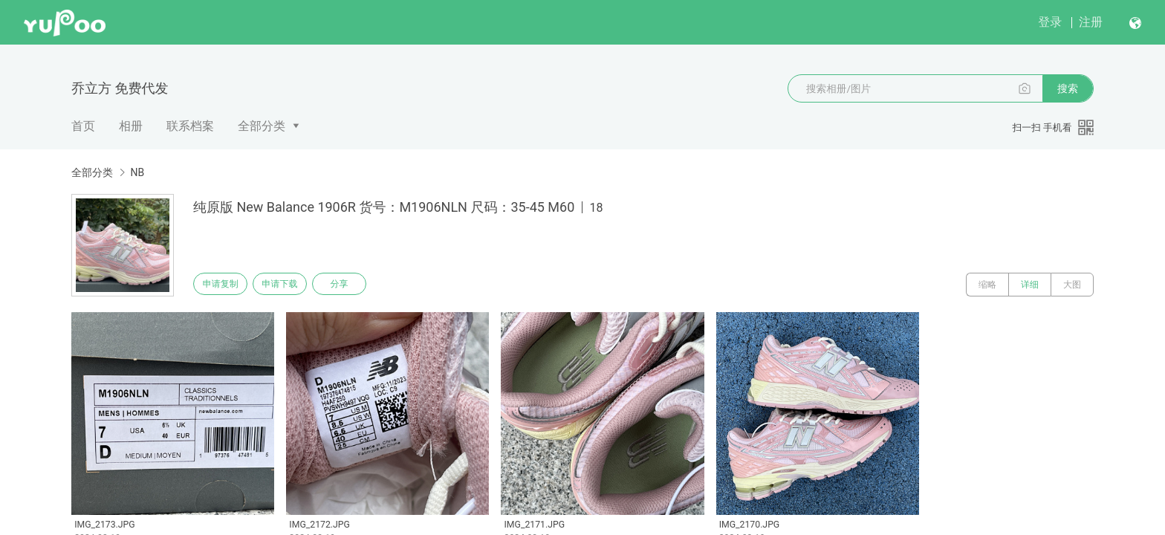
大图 (1072, 284)
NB (137, 172)
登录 (1050, 22)
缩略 (987, 284)
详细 (1030, 284)
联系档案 (190, 126)
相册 (131, 126)
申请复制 (224, 284)
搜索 (1067, 88)
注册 (1091, 22)
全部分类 (261, 126)
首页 (83, 126)
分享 (358, 284)
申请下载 (291, 284)
